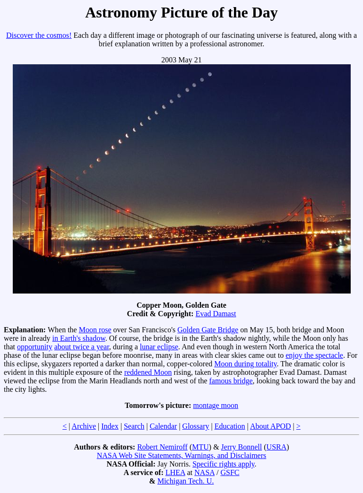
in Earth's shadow (78, 338)
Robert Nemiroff (162, 447)
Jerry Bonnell (241, 447)
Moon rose (95, 330)
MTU (200, 447)
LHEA (175, 472)
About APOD (270, 426)
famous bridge (231, 381)
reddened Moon (148, 372)
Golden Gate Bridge (207, 330)
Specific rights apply (223, 464)
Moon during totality (245, 364)
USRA (277, 447)
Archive (84, 426)
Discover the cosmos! (39, 35)
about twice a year (81, 347)
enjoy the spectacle (314, 355)
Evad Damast (216, 314)
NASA (204, 472)
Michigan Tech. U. (185, 481)
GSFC (229, 472)
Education (230, 426)
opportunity (34, 347)
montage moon (216, 405)
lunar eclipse (159, 347)
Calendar (163, 426)
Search (134, 426)
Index (109, 426)
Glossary (195, 426)
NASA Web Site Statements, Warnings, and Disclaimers (182, 455)
